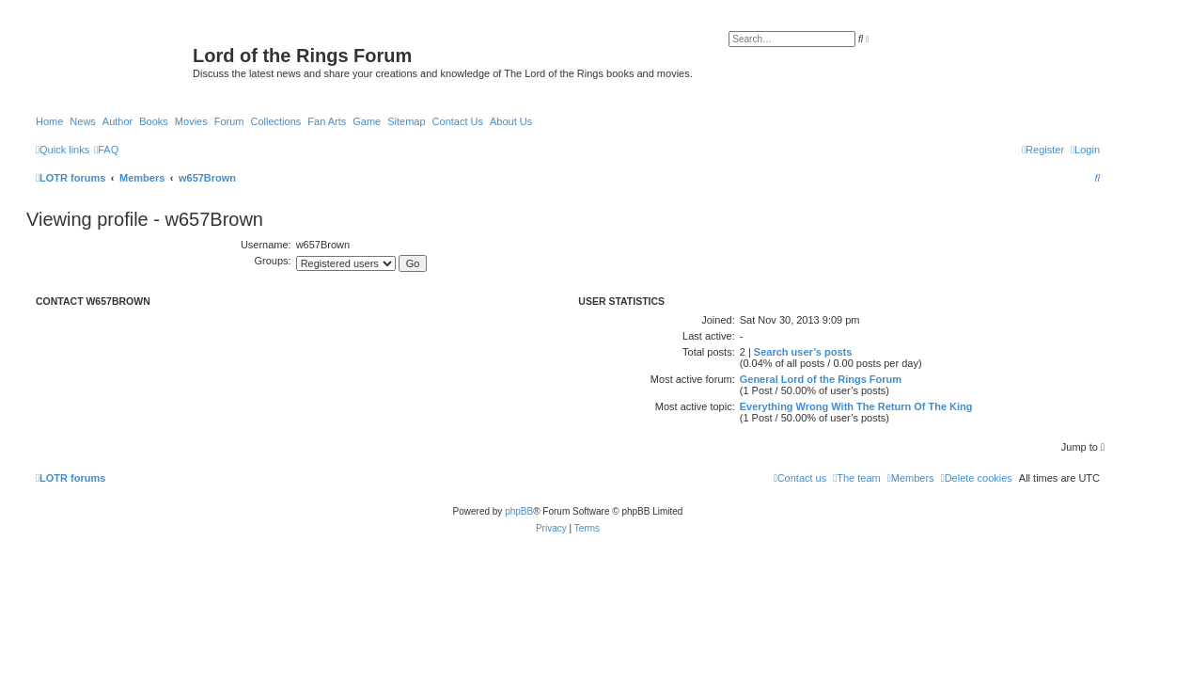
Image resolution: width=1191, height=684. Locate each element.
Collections (275, 121)
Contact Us (457, 121)
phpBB (519, 511)
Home (49, 121)
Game (367, 121)
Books (153, 121)
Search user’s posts (803, 352)
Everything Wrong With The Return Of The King (856, 406)
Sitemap (406, 121)
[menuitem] (106, 149)
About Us (511, 121)
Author (117, 121)
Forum (229, 121)
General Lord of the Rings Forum (820, 379)
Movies (191, 121)
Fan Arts (326, 121)
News (83, 121)
